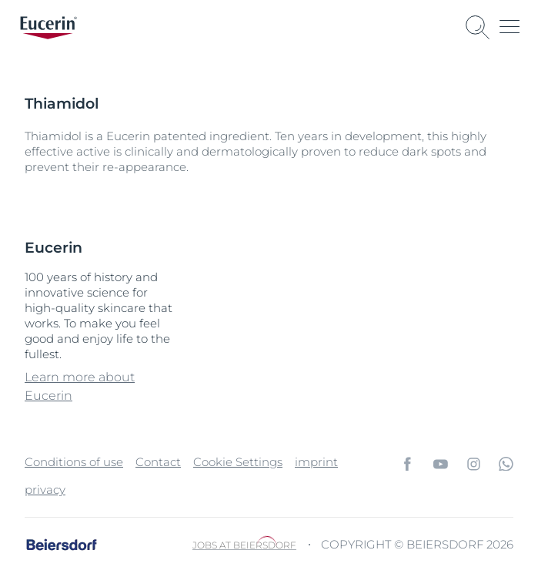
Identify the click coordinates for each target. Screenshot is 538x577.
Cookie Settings (237, 462)
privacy (45, 489)
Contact (158, 462)
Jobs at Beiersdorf (244, 545)
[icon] (407, 464)
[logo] (48, 27)
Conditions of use (74, 462)
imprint (316, 462)
